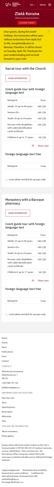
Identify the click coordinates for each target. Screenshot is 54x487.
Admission (6, 416)
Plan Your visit (8, 398)
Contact (5, 361)
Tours (4, 402)
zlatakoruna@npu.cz (11, 387)
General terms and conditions (15, 473)
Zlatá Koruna (27, 13)
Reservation (7, 411)
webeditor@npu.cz (10, 479)
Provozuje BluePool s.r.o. (12, 482)
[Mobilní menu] (45, 4)
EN (32, 4)
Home (4, 338)
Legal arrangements (11, 470)
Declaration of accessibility (34, 470)
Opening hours (8, 407)
